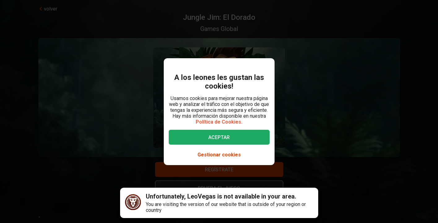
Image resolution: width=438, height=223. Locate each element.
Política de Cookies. (219, 122)
